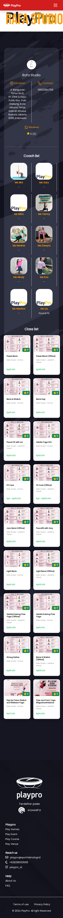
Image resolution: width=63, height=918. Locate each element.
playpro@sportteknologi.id (22, 857)
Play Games (12, 829)
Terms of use (21, 904)
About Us (10, 880)
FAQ (7, 885)
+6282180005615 (16, 862)
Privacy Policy (42, 904)
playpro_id (13, 867)
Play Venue (11, 844)
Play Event (11, 834)
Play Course (12, 839)
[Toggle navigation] (55, 5)
